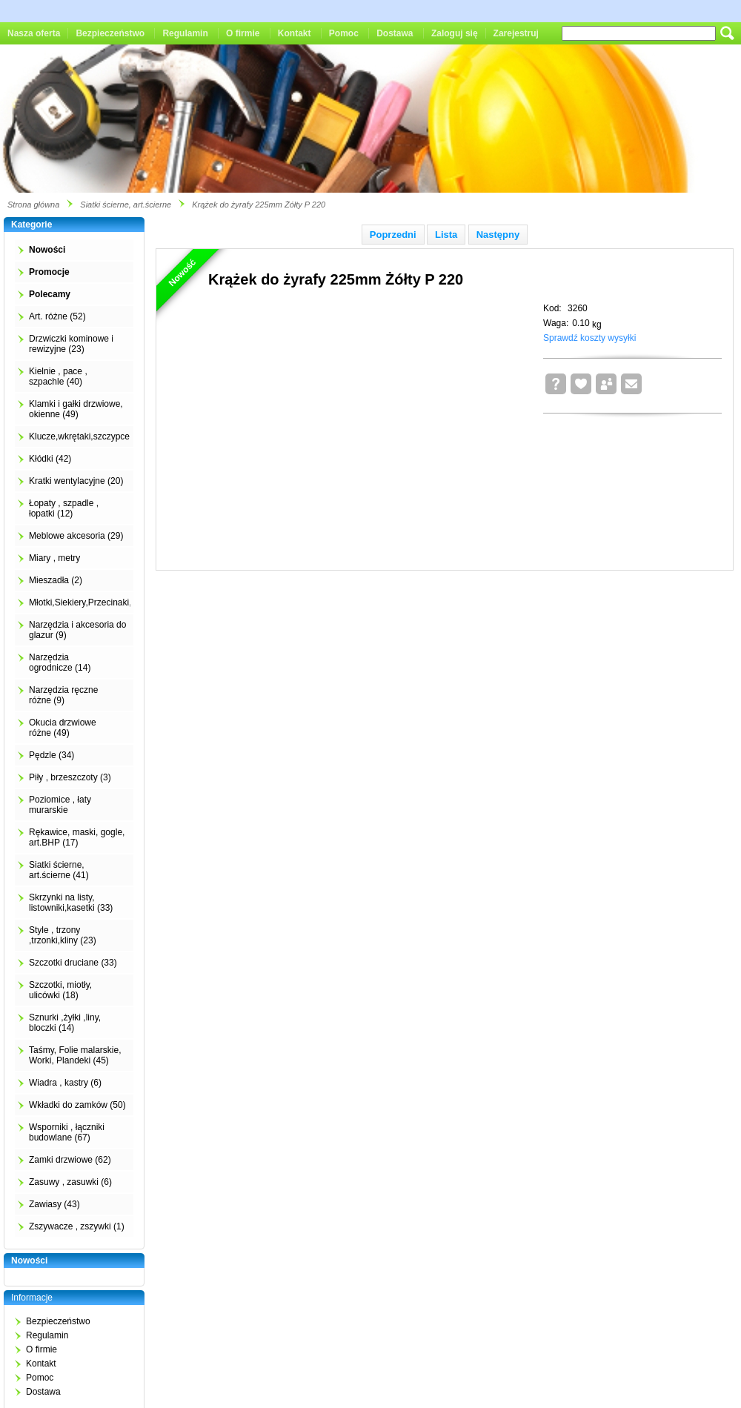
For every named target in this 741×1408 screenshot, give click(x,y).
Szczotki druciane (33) (73, 962)
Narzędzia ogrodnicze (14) (59, 662)
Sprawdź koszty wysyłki (589, 338)
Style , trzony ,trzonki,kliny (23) (62, 935)
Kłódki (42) (50, 459)
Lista (446, 234)
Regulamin (184, 33)
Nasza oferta (33, 33)
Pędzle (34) (51, 755)
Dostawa (394, 33)
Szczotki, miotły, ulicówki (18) (60, 990)
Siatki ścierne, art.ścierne (125, 204)
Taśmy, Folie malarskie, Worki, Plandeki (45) (75, 1055)
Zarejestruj (516, 33)
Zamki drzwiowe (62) (70, 1160)
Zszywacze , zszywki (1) (76, 1226)
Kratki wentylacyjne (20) (76, 481)
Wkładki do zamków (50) (77, 1105)
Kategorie (31, 224)
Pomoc (344, 33)
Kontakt (294, 33)
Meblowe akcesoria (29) (76, 536)
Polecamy (49, 294)
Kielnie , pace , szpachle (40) (58, 376)
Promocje (49, 272)
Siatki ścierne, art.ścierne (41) (59, 870)
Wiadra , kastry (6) (65, 1082)
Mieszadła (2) (55, 580)
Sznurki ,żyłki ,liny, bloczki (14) (65, 1022)
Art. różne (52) (57, 316)
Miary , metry (54, 558)
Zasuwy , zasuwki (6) (70, 1182)
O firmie (242, 33)
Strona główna (33, 204)
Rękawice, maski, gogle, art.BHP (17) (76, 837)
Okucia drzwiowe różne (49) (62, 727)
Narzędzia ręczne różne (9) (63, 695)
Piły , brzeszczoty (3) (70, 777)
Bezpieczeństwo (110, 33)
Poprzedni (393, 234)
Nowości (47, 250)
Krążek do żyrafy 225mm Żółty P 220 (258, 204)
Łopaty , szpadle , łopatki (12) (64, 508)
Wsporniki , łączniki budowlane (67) (66, 1132)
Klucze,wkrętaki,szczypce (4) (86, 436)
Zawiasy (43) (54, 1204)
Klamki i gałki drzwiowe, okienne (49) (76, 409)
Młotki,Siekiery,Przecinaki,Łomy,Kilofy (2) (109, 602)
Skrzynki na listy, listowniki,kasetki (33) (71, 902)
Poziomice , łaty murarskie (60, 804)
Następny (498, 234)
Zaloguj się (454, 33)
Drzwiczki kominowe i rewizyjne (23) (71, 343)
